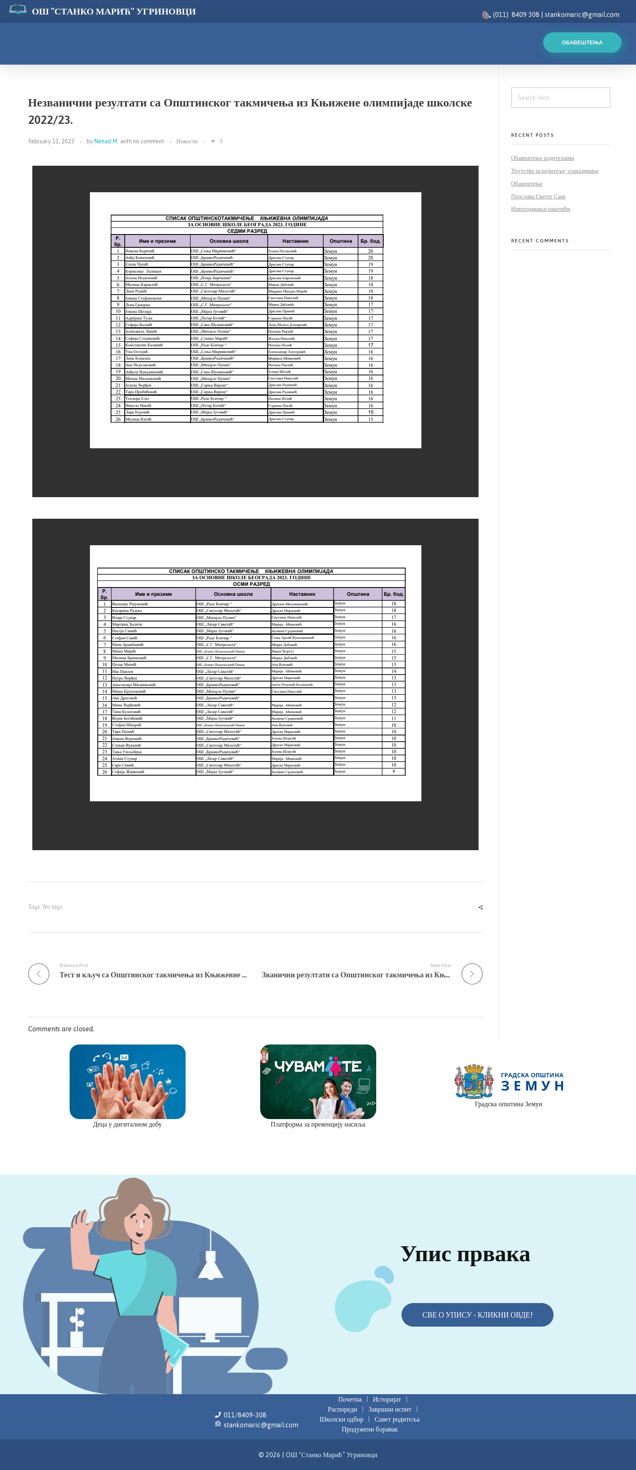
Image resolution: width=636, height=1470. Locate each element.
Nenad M (105, 141)
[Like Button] (213, 141)
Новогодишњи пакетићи (541, 209)
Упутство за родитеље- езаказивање (555, 170)
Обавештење (527, 183)
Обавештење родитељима (542, 158)
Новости (187, 141)
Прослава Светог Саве (538, 196)
